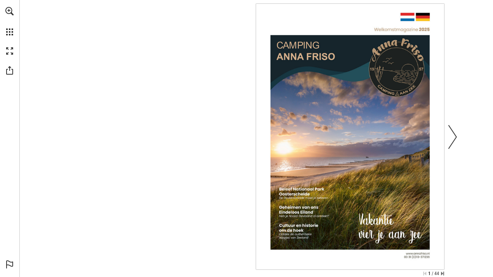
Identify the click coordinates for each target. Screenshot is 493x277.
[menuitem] (9, 21)
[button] (9, 11)
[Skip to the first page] (424, 273)
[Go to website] (350, 136)
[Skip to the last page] (442, 273)
